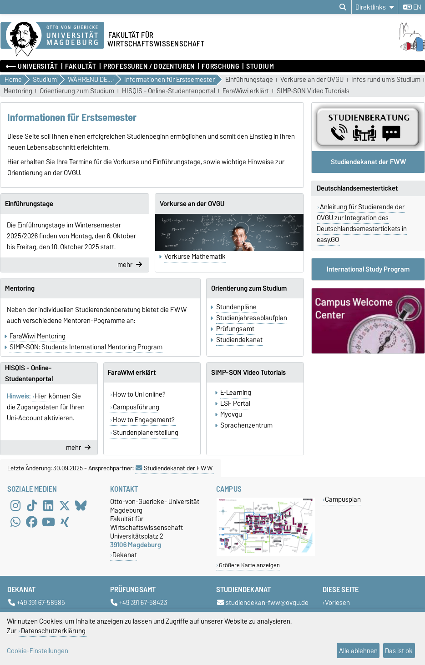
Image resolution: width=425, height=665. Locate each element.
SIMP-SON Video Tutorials (313, 91)
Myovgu (231, 414)
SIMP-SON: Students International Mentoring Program (86, 347)
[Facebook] (32, 522)
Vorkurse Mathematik (195, 256)
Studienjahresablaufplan (251, 317)
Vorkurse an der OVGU (312, 80)
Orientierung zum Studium (77, 91)
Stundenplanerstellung (145, 432)
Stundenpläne (236, 307)
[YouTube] (48, 522)
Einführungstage (249, 80)
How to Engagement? (144, 419)
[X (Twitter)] (64, 505)
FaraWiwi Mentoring (38, 336)
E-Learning (235, 392)
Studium (260, 66)
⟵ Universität (31, 66)
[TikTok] (32, 505)
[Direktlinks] (375, 7)
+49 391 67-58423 (139, 603)
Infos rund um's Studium (385, 80)
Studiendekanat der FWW (174, 468)
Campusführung (136, 407)
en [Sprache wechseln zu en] (412, 7)
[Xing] (64, 522)
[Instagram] (15, 505)
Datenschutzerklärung (53, 630)
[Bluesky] (81, 505)
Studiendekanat (239, 339)
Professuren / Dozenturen (148, 66)
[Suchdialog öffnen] (343, 7)
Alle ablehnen (358, 650)
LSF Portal (235, 403)
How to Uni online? (139, 394)
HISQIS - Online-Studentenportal (168, 91)
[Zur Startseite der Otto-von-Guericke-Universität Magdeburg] (52, 39)
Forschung (220, 66)
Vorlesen (337, 603)
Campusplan (343, 499)
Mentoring (18, 91)
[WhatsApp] (15, 522)
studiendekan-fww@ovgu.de (263, 603)
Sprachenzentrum (246, 425)
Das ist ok (399, 650)
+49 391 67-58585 (36, 603)
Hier (40, 396)
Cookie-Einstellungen (37, 650)
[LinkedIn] (48, 505)
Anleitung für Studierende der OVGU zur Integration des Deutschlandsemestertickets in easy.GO (362, 223)
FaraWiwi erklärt (246, 91)
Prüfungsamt (235, 328)
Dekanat (124, 554)
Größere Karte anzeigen (249, 565)
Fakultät (80, 66)
